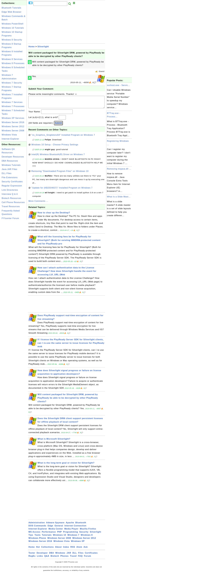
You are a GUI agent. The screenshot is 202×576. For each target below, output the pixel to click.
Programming (70, 534)
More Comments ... (38, 204)
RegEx (32, 558)
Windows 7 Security (12, 83)
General (58, 528)
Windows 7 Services (12, 102)
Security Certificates (12, 181)
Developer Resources (13, 157)
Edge (50, 528)
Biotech (55, 558)
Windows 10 (59, 537)
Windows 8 (86, 537)
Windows (60, 555)
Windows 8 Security (12, 40)
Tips (30, 537)
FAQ (80, 558)
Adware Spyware (55, 525)
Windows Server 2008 (13, 130)
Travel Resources (11, 206)
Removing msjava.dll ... (119, 169)
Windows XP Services (13, 118)
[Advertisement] (14, 259)
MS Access (34, 534)
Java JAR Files (9, 169)
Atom (79, 549)
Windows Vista (9, 135)
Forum (87, 558)
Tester (31, 555)
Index (66, 549)
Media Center (55, 531)
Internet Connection (75, 528)
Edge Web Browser (12, 12)
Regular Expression (12, 186)
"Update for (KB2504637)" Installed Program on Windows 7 (62, 190)
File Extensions (10, 177)
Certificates (91, 555)
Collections (47, 549)
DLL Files (6, 173)
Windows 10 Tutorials (13, 28)
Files (80, 555)
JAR (69, 555)
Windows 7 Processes (13, 106)
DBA (51, 555)
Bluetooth (80, 525)
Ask (85, 549)
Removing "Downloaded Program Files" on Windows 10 (60, 174)
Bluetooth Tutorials (11, 8)
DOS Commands (37, 528)
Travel (73, 558)
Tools (37, 537)
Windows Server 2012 (13, 126)
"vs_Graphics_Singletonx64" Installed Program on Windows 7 (63, 137)
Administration (36, 525)
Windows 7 (73, 537)
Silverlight (43, 46)
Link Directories (10, 190)
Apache (70, 525)
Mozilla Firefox (88, 531)
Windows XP (78, 544)
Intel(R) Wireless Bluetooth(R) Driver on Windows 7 (58, 157)
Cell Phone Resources (13, 202)
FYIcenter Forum (10, 218)
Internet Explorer (10, 139)
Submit (58, 125)
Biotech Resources (11, 198)
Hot (38, 549)
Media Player (71, 531)
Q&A (46, 558)
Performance (49, 534)
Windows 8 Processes (13, 63)
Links (40, 558)
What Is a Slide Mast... (119, 197)
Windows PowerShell (12, 24)
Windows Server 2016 (13, 122)
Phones (64, 558)
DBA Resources (10, 161)
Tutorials (47, 537)
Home (31, 46)
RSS (72, 549)
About (58, 549)
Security (83, 534)
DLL (74, 555)
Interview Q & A (10, 194)
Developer (42, 555)
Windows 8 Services (12, 59)
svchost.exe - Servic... (118, 85)
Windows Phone (37, 541)
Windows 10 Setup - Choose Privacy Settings (54, 147)
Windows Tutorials (11, 165)
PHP (59, 534)
